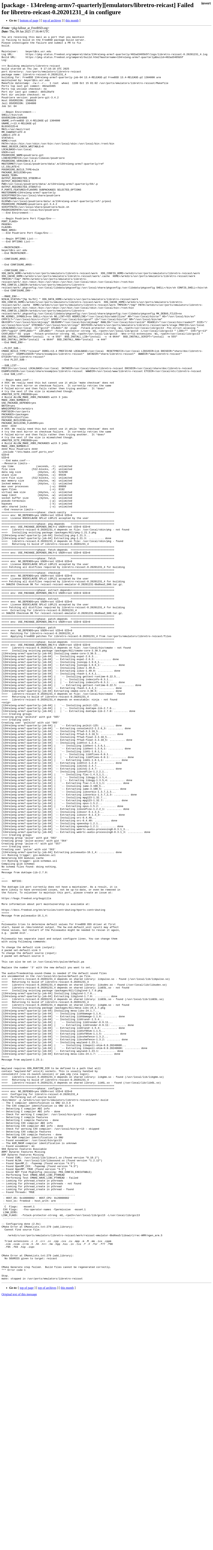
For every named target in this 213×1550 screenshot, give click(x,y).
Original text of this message (19, 1543)
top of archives (52, 20)
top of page (27, 1536)
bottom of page (29, 20)
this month (72, 20)
